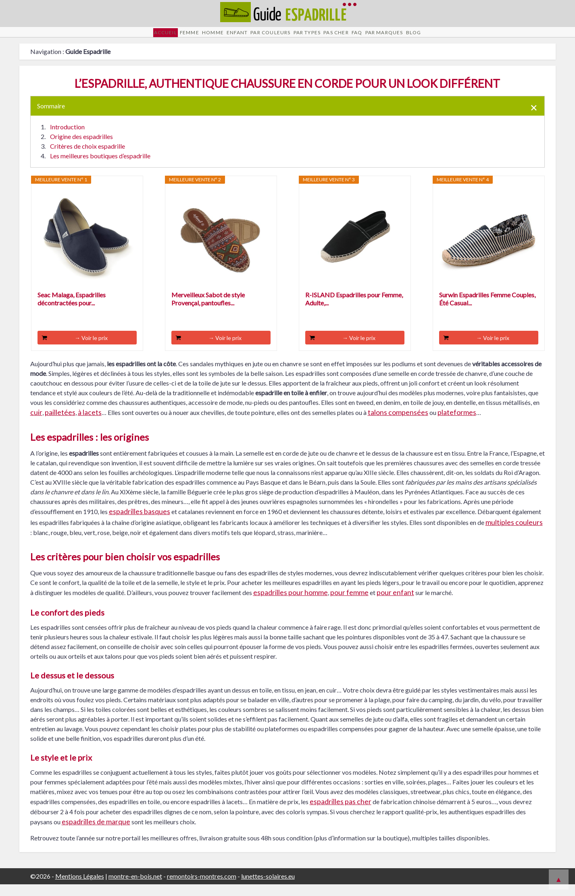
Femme (146, 37)
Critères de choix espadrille (87, 157)
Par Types (312, 37)
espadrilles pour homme (290, 603)
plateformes (457, 423)
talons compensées (398, 423)
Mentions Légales (79, 888)
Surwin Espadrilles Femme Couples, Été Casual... (487, 310)
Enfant (216, 37)
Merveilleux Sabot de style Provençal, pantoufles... (208, 310)
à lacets (90, 423)
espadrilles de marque (96, 833)
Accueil (110, 37)
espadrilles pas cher (340, 813)
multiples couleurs (514, 533)
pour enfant (395, 603)
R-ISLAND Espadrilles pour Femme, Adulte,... (354, 310)
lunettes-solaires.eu (268, 888)
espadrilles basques (139, 523)
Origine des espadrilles (81, 147)
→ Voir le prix (91, 349)
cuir (36, 423)
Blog (469, 37)
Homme (181, 37)
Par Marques (428, 37)
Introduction (67, 138)
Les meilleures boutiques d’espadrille (100, 167)
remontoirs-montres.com (201, 888)
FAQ (388, 37)
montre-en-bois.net (135, 888)
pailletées (60, 423)
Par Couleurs (262, 37)
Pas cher (355, 37)
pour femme (349, 603)
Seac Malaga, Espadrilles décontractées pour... (72, 310)
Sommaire (51, 117)
